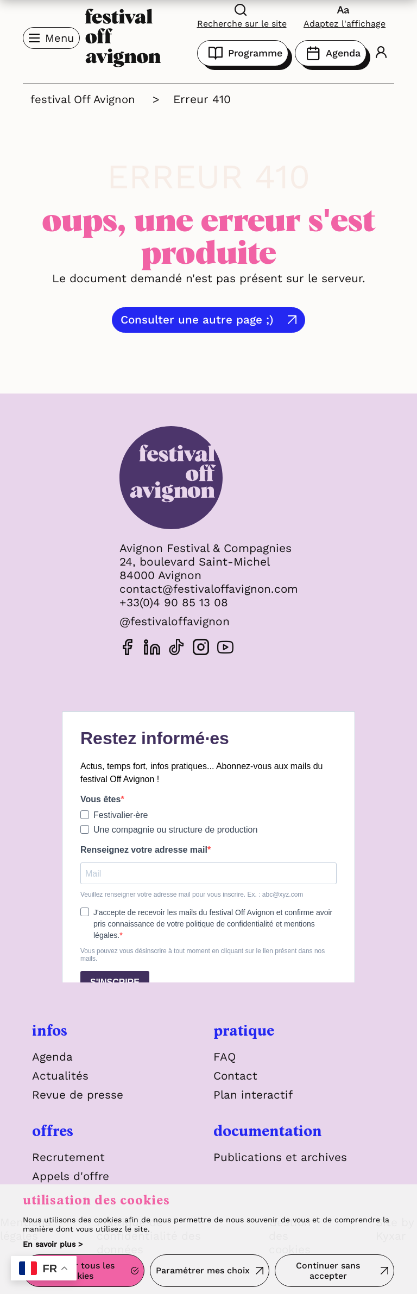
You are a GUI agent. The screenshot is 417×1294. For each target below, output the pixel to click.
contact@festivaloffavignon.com (208, 588)
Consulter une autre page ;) (199, 320)
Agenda (331, 53)
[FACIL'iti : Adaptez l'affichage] (344, 15)
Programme (242, 53)
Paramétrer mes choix (203, 1271)
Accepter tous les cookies (77, 1271)
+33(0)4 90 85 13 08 (172, 602)
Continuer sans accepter (328, 1271)
